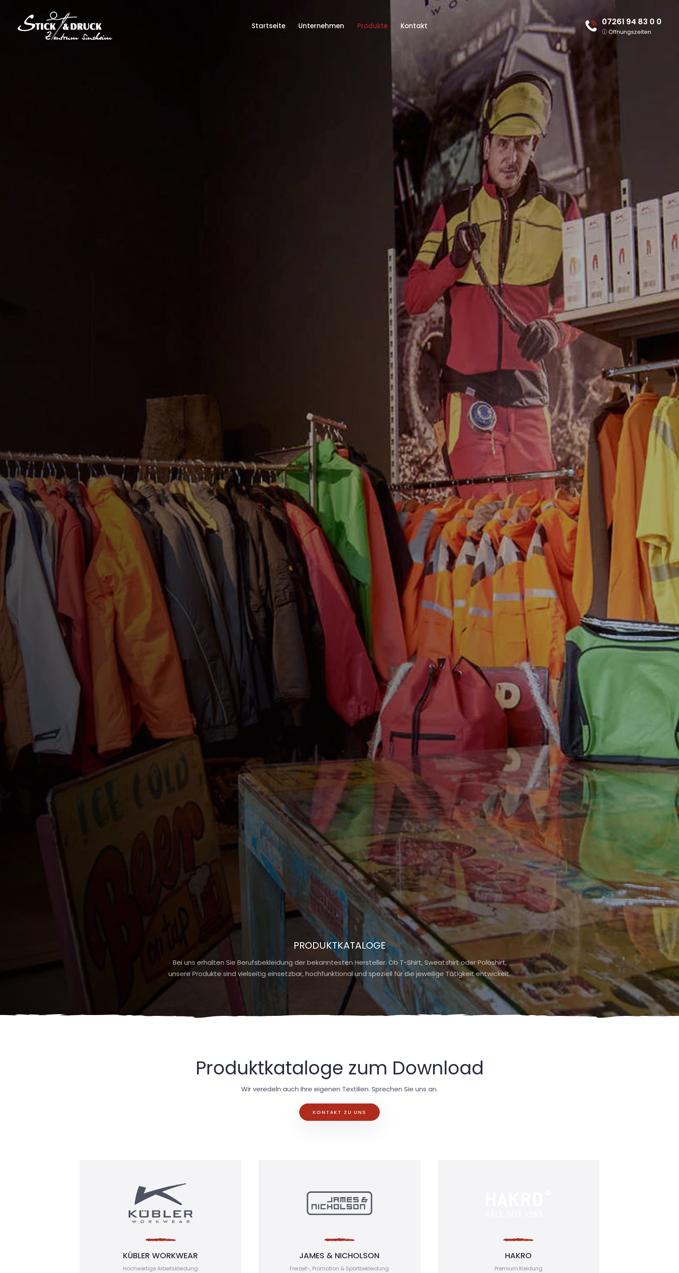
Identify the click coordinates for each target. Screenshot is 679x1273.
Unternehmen (321, 25)
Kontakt (414, 25)
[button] (626, 31)
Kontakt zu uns (339, 1112)
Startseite (268, 25)
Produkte (372, 25)
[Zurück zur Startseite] (65, 26)
